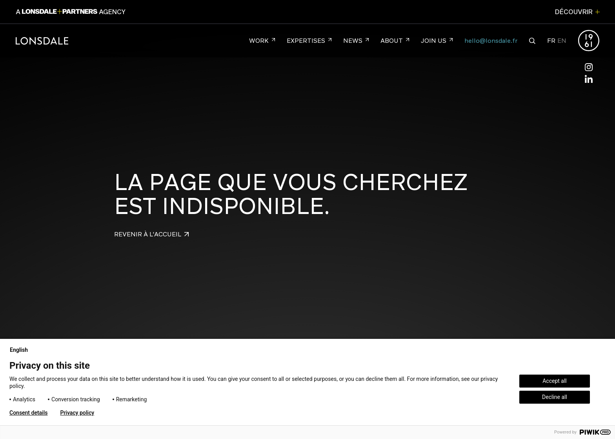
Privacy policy (77, 413)
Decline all (554, 397)
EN (561, 41)
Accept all (554, 381)
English (22, 350)
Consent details (28, 413)
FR (551, 41)
